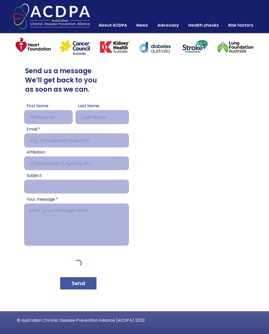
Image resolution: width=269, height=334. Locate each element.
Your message (41, 199)
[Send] (78, 283)
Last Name (88, 106)
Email (32, 129)
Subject (34, 176)
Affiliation (36, 152)
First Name (37, 106)
